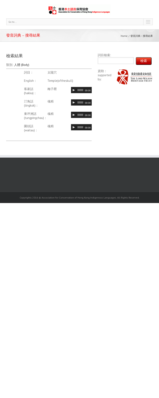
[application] (81, 90)
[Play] (73, 90)
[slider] (80, 90)
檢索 (143, 61)
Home (124, 35)
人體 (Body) (21, 65)
